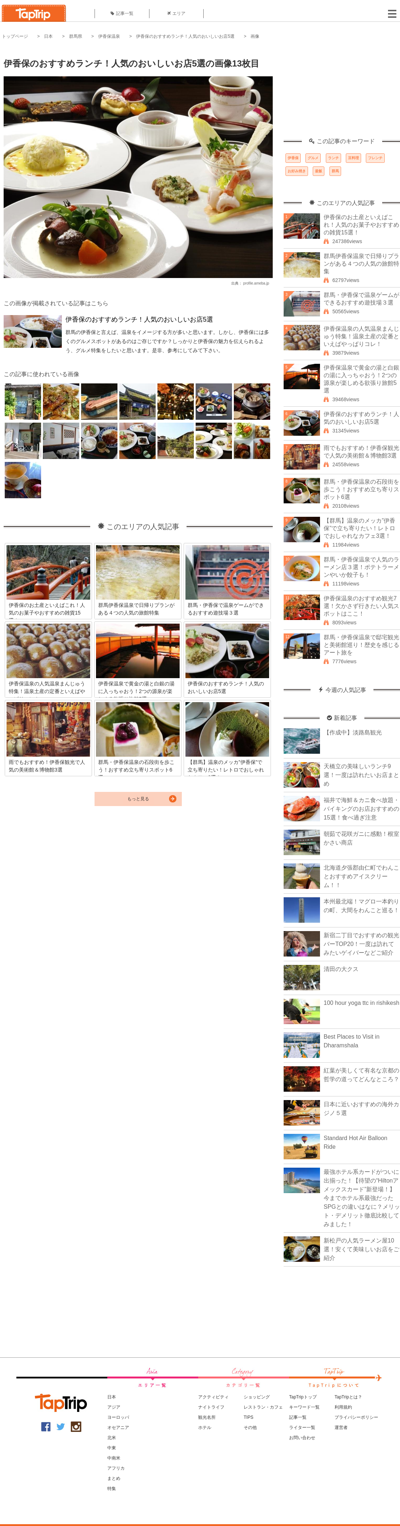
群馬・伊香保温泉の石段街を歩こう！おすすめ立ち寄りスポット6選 (361, 489)
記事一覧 (122, 13)
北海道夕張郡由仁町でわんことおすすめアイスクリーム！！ (361, 876)
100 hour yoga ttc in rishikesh (361, 1003)
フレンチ (375, 158)
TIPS (248, 1417)
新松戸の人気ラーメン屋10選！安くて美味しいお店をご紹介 (361, 1249)
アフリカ (116, 1468)
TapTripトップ (303, 1397)
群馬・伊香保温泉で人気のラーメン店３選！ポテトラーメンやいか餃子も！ (361, 567)
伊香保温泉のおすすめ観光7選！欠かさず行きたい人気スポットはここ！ (361, 606)
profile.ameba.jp (256, 283)
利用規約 (343, 1407)
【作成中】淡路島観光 (353, 732)
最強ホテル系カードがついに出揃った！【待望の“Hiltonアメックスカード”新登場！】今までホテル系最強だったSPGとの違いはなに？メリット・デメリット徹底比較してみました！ (362, 1198)
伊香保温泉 (109, 36)
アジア (113, 1407)
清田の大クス (341, 969)
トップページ (15, 36)
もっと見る (138, 798)
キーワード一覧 (304, 1407)
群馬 (335, 171)
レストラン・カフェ (263, 1407)
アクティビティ (213, 1397)
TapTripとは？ (348, 1397)
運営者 (341, 1427)
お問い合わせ (302, 1437)
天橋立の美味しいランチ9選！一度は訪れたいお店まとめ (361, 775)
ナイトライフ (211, 1407)
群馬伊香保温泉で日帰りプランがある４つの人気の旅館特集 (361, 263)
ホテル (204, 1427)
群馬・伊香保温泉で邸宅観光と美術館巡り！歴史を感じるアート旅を (361, 645)
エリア (176, 13)
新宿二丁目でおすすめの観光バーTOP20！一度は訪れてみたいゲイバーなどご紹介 (361, 944)
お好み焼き (297, 171)
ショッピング (257, 1397)
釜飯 (318, 171)
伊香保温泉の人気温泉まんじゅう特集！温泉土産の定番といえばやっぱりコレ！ (361, 336)
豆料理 (353, 158)
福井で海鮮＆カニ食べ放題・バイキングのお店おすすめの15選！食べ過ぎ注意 (361, 809)
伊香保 (293, 158)
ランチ (333, 158)
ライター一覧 (302, 1427)
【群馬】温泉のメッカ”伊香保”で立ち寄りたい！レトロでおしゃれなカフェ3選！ (359, 528)
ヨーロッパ (118, 1417)
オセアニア (118, 1427)
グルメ (313, 158)
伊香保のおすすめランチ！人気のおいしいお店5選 (185, 36)
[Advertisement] (342, 92)
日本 (48, 36)
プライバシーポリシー (356, 1417)
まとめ (113, 1478)
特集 (111, 1488)
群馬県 (75, 36)
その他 (250, 1427)
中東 (111, 1447)
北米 (111, 1437)
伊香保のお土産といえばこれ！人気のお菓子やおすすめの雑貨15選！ (361, 224)
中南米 (113, 1458)
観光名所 (207, 1417)
